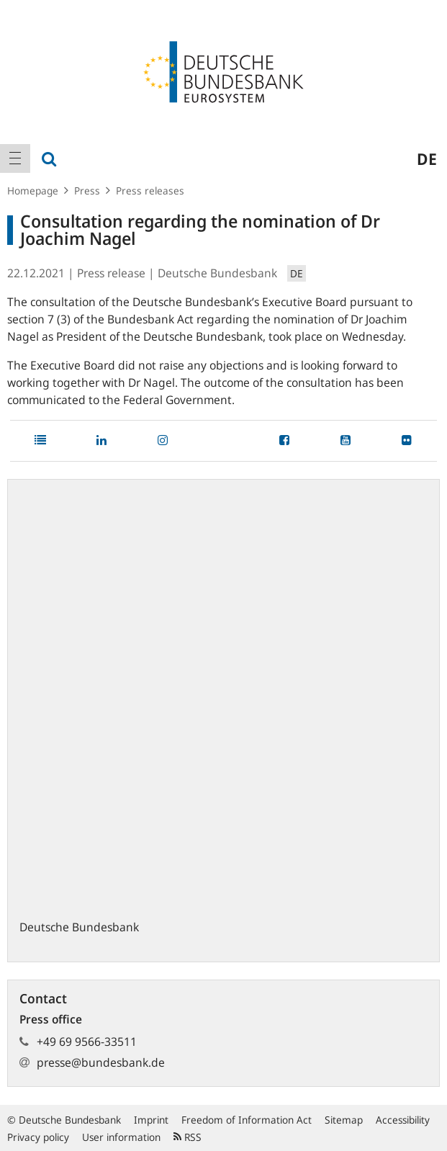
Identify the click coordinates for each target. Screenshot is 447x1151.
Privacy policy (38, 1137)
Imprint (151, 1120)
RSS (187, 1137)
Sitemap (344, 1120)
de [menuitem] (427, 158)
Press (87, 190)
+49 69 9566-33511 (87, 1041)
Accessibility (403, 1120)
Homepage (32, 190)
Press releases (150, 190)
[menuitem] (15, 158)
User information (121, 1137)
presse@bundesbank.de (101, 1062)
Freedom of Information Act (246, 1120)
